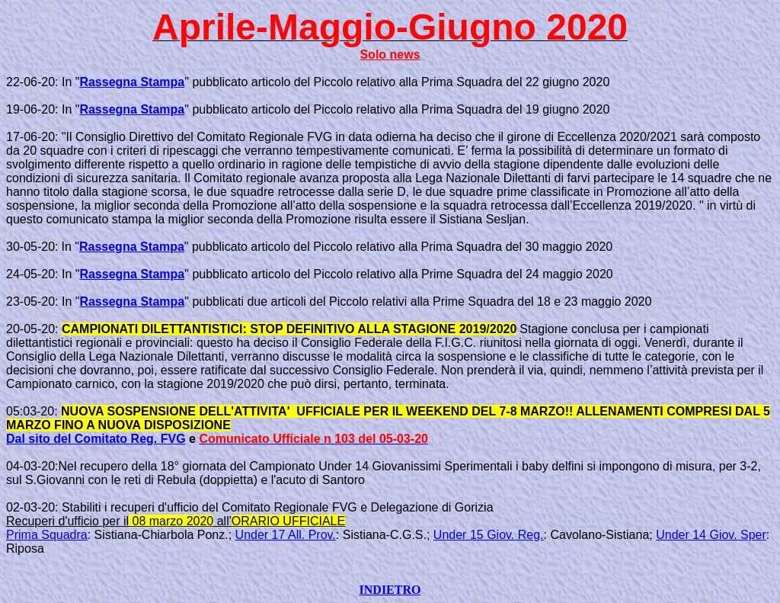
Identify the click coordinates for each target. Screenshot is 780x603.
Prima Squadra (47, 534)
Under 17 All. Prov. (285, 534)
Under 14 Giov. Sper (711, 534)
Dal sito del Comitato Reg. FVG (96, 438)
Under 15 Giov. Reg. (488, 534)
